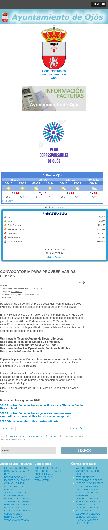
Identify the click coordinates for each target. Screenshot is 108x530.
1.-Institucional (36, 288)
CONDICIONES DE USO (47, 468)
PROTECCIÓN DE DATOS (48, 471)
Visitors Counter (54, 257)
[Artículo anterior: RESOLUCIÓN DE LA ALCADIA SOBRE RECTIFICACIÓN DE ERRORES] (8, 428)
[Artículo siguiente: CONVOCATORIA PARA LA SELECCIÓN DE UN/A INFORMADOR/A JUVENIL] (76, 428)
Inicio (3, 436)
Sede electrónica (54, 71)
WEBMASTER (42, 480)
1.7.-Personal (16, 291)
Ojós (54, 77)
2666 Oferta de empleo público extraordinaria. (29, 421)
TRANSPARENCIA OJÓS (19, 436)
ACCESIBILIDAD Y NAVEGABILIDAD (44, 475)
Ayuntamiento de (54, 74)
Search (84, 450)
